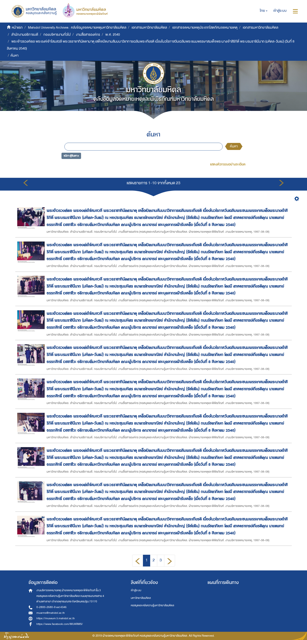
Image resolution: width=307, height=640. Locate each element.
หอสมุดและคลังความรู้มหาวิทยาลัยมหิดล (152, 605)
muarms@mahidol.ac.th (50, 612)
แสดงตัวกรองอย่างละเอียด (228, 164)
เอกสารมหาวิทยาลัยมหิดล (149, 28)
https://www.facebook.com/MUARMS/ (59, 624)
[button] (263, 11)
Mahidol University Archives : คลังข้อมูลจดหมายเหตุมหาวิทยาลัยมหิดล (77, 28)
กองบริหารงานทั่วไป (57, 35)
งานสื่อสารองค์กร (88, 35)
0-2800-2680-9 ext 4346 (51, 607)
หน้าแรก (17, 28)
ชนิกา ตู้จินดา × (71, 155)
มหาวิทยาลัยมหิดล (141, 598)
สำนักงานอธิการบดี (24, 35)
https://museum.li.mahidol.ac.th (55, 618)
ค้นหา (234, 146)
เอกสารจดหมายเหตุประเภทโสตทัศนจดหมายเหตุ (204, 28)
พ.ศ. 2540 (112, 35)
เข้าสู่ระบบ (136, 590)
